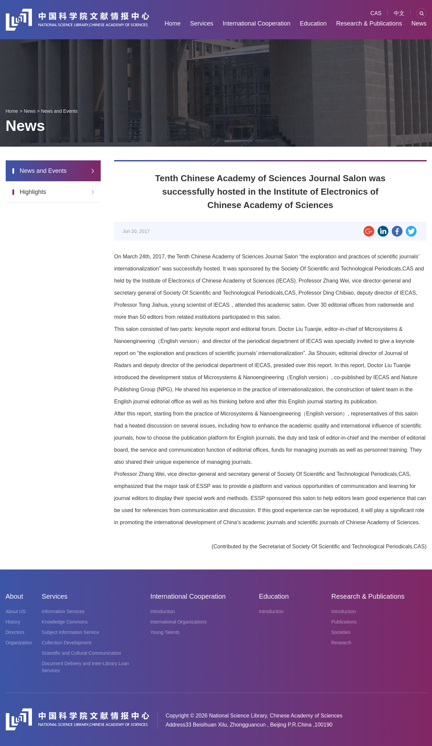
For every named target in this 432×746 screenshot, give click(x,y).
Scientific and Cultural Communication (81, 653)
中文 (399, 13)
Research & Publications (369, 23)
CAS (376, 13)
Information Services (63, 611)
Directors (15, 632)
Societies (340, 632)
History (13, 622)
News (418, 23)
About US (16, 611)
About (14, 596)
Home (172, 23)
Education (313, 23)
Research (341, 642)
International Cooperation (256, 23)
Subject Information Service (70, 632)
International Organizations (178, 622)
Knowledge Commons (65, 622)
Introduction (162, 611)
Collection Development (66, 642)
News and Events (59, 111)
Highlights (33, 192)
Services (201, 23)
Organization (19, 642)
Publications (344, 622)
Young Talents (165, 632)
